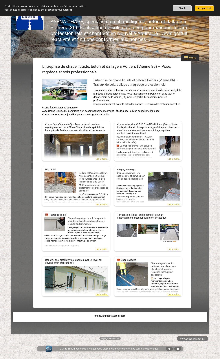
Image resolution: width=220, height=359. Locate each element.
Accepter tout (204, 8)
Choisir (182, 8)
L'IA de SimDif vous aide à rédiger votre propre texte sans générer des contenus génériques (109, 348)
